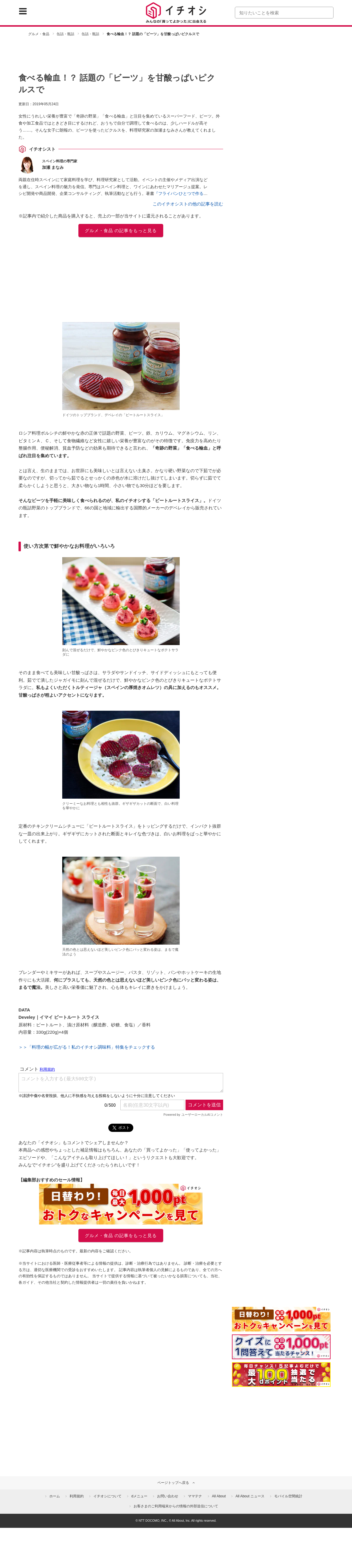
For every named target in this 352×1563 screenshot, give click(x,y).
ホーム (54, 1496)
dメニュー (139, 1496)
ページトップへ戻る (173, 1483)
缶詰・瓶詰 (65, 34)
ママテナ (195, 1496)
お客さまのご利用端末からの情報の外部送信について (176, 1506)
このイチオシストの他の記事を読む (188, 203)
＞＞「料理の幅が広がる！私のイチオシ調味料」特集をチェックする (86, 1047)
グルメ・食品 (38, 34)
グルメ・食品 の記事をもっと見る (121, 230)
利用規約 (77, 1496)
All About (219, 1496)
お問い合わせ (167, 1496)
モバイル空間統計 (288, 1496)
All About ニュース (250, 1496)
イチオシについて (107, 1496)
